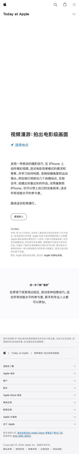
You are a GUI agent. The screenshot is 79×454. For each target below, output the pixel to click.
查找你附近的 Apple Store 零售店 (34, 433)
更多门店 (58, 433)
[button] (55, 4)
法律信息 (44, 449)
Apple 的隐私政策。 (53, 255)
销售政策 (32, 449)
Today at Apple (16, 14)
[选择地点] (19, 145)
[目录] (74, 4)
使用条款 (20, 449)
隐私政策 (7, 449)
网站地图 (57, 449)
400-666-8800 (22, 436)
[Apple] (5, 4)
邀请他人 (19, 216)
